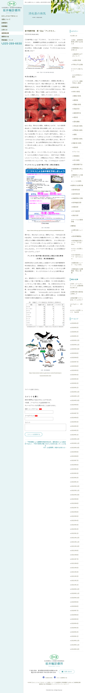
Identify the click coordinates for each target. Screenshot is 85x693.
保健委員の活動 (78, 198)
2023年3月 (75, 473)
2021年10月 (75, 546)
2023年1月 (75, 482)
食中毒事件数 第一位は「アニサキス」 (40, 31)
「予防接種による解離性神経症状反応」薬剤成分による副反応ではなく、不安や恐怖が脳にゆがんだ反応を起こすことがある (45, 443)
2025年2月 (75, 383)
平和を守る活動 (78, 64)
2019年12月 (75, 640)
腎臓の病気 (77, 104)
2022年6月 (75, 512)
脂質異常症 (77, 113)
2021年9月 (75, 550)
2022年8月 (75, 503)
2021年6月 (75, 563)
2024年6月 (75, 417)
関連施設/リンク (51, 684)
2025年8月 (75, 357)
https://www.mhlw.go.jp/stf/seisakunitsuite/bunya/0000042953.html (45, 230)
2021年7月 (75, 559)
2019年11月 (75, 645)
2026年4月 (75, 323)
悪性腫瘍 (77, 121)
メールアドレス (31, 415)
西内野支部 (76, 189)
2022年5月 (75, 516)
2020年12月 (75, 589)
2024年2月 (75, 430)
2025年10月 (75, 349)
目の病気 (77, 160)
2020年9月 (75, 602)
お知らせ (4, 29)
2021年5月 (75, 567)
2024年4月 (75, 422)
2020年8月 (75, 606)
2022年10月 (75, 495)
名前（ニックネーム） (33, 409)
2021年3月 (75, 576)
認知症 (76, 147)
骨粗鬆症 (77, 156)
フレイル (77, 151)
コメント (27, 422)
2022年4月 (75, 520)
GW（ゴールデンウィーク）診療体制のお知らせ (76, 285)
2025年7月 (75, 362)
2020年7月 (75, 610)
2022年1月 (75, 533)
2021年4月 (75, 572)
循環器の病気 (78, 139)
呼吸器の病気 (78, 130)
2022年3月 (75, 525)
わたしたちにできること (10, 16)
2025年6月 (75, 366)
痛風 (75, 134)
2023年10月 (75, 447)
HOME (33, 17)
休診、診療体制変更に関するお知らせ (77, 41)
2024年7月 (75, 413)
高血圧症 (77, 109)
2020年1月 (75, 636)
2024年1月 (75, 435)
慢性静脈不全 (78, 164)
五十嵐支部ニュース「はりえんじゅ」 (77, 256)
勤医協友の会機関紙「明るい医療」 (77, 271)
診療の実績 (77, 60)
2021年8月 (75, 555)
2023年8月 (75, 456)
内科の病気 (76, 91)
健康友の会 (5, 36)
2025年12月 (75, 340)
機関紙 (73, 226)
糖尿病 (76, 100)
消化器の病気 (78, 126)
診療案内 (4, 23)
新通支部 (75, 207)
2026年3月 (75, 327)
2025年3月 (75, 379)
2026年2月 (75, 332)
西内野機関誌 (77, 236)
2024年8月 (75, 409)
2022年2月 (75, 529)
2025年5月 (75, 370)
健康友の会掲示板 (77, 185)
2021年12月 (75, 537)
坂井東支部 (76, 194)
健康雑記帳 (5, 33)
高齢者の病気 (77, 143)
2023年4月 (75, 469)
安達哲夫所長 (48, 677)
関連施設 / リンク (7, 40)
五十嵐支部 (76, 211)
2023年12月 (75, 439)
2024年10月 (75, 400)
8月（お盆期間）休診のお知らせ (54, 447)
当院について (6, 19)
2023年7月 (75, 460)
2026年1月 (75, 336)
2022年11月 (75, 490)
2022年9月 (75, 499)
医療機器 (4, 26)
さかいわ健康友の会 (62, 677)
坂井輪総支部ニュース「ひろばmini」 (77, 242)
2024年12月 (75, 392)
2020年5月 (75, 619)
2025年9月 (75, 353)
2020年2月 (75, 632)
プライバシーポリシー (63, 684)
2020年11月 (75, 593)
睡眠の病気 (77, 96)
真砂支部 (75, 215)
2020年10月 (75, 597)
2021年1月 (75, 585)
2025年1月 (75, 387)
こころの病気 (77, 181)
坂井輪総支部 (77, 202)
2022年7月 (75, 507)
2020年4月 (75, 623)
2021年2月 (75, 580)
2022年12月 (75, 486)
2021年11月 (75, 542)
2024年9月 (75, 405)
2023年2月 (75, 477)
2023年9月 (75, 452)
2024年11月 (75, 396)
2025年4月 (75, 375)
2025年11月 (75, 344)
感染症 (76, 117)
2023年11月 (75, 443)
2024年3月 (75, 426)
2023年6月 (75, 465)
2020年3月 (75, 628)
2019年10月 (75, 649)
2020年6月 (75, 615)
